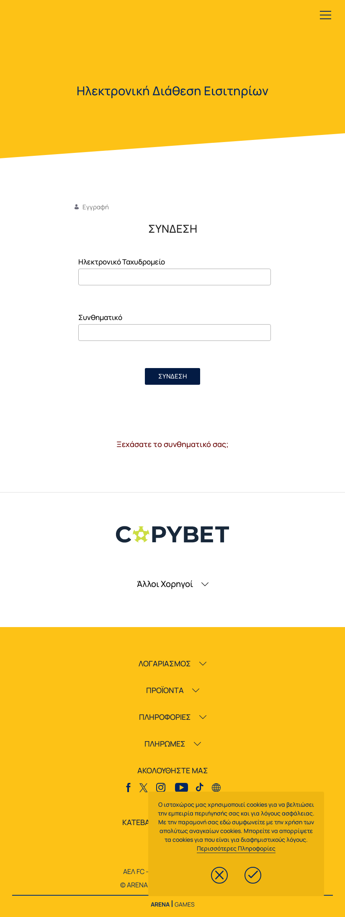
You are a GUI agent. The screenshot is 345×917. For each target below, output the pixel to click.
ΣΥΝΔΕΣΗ (172, 376)
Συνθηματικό (100, 317)
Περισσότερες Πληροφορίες (236, 848)
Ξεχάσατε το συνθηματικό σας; (172, 444)
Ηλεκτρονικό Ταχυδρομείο (121, 262)
